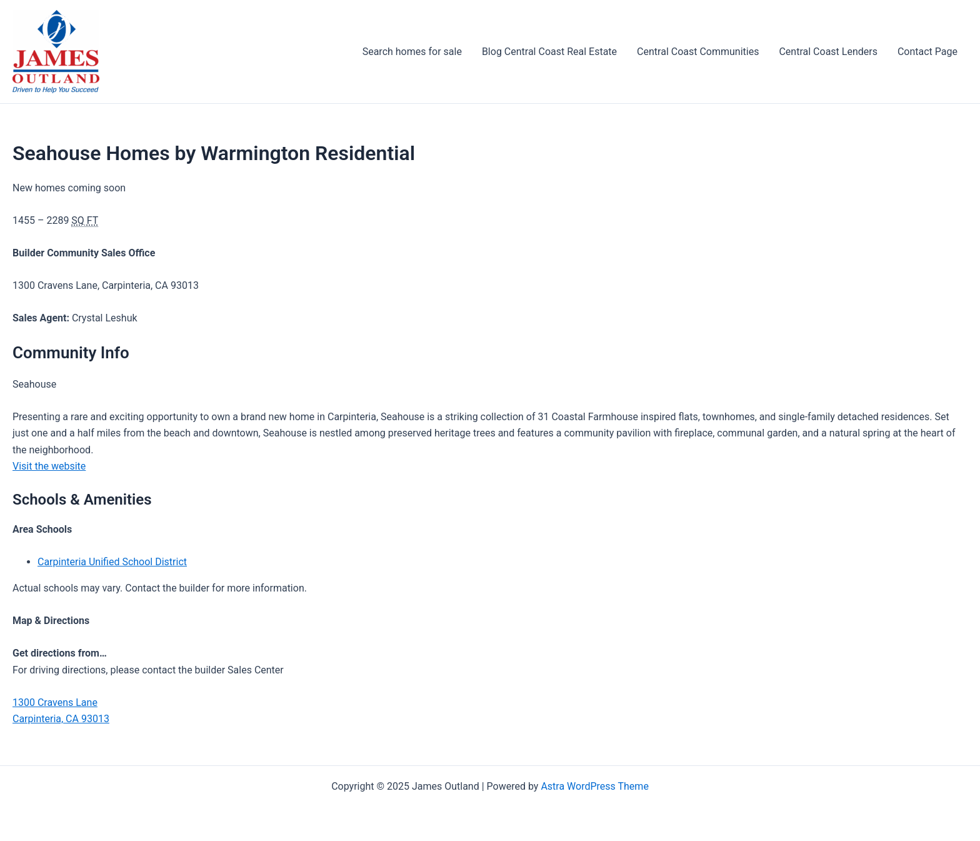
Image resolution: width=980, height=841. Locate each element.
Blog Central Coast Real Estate (549, 52)
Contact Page (928, 52)
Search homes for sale (412, 52)
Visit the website (49, 466)
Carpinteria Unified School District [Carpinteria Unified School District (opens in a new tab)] (112, 562)
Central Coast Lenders (828, 52)
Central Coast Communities (698, 52)
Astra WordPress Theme (594, 786)
